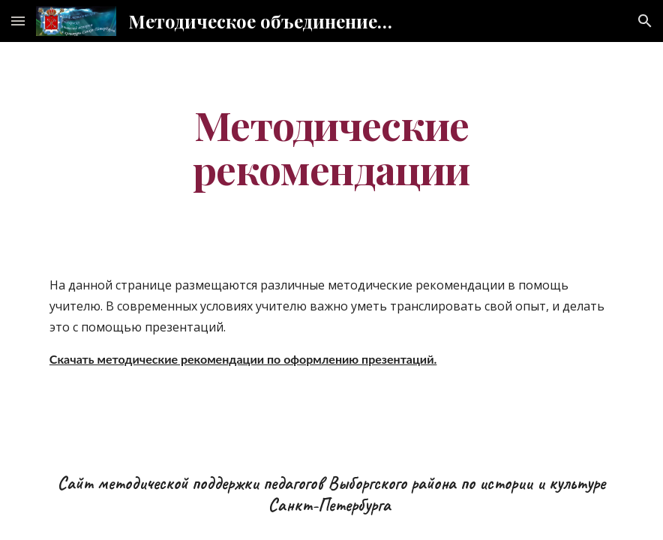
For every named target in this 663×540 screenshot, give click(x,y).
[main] (332, 146)
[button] (18, 20)
